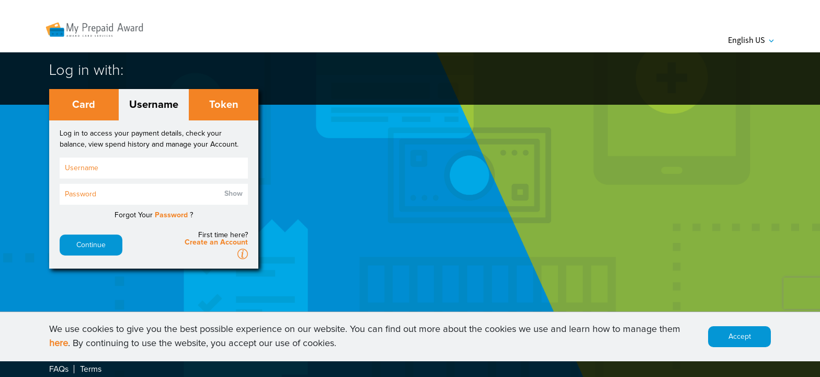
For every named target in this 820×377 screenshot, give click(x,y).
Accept (739, 336)
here (58, 343)
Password (171, 215)
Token (223, 104)
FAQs (59, 369)
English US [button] (750, 40)
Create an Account (216, 242)
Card (83, 104)
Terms (90, 369)
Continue (91, 245)
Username (153, 104)
